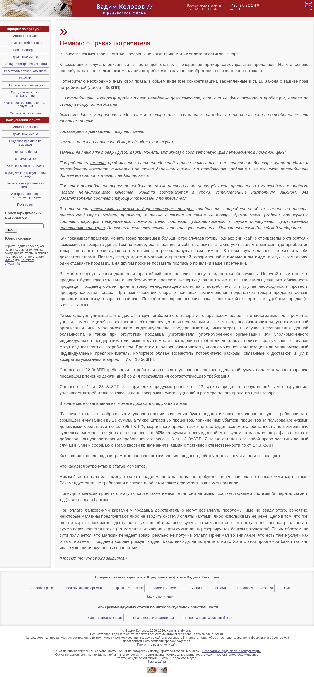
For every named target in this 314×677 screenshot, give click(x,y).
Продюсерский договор (25, 42)
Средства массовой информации (25, 93)
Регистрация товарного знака (25, 71)
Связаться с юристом (25, 113)
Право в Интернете (25, 50)
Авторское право (25, 35)
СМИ (287, 588)
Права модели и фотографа (153, 617)
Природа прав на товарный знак (208, 617)
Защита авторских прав (105, 617)
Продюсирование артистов (84, 588)
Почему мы (25, 204)
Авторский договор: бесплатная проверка (25, 195)
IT (210, 9)
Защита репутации (160, 596)
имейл (9, 260)
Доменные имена (25, 57)
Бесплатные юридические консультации (231, 651)
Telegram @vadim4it (19, 261)
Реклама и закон (25, 158)
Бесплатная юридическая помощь (25, 185)
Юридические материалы (25, 165)
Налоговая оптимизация (25, 85)
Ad (216, 9)
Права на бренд (25, 151)
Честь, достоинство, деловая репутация (25, 104)
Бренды (196, 588)
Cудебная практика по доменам (25, 142)
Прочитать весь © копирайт (157, 644)
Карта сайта (157, 661)
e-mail (235, 9)
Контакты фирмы (179, 630)
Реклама (25, 78)
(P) (204, 9)
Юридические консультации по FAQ (25, 174)
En (308, 7)
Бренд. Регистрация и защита (25, 64)
